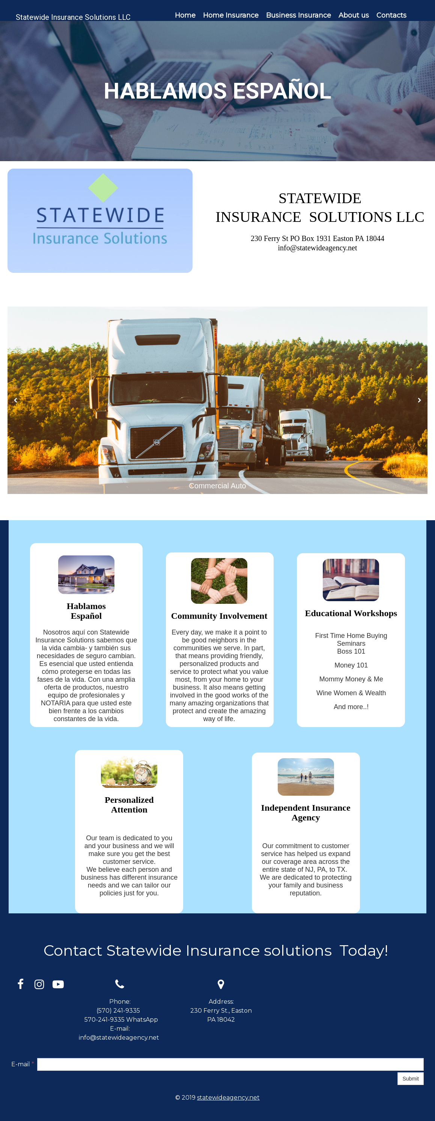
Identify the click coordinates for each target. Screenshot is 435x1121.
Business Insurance (298, 15)
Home (185, 15)
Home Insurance (231, 15)
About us (354, 15)
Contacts (391, 15)
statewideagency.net (228, 1097)
